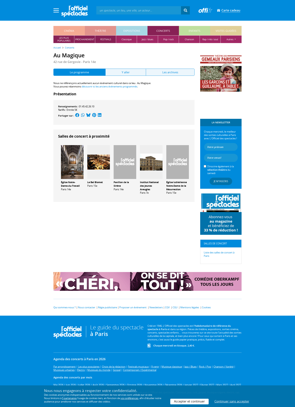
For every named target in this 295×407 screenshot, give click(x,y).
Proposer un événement (133, 307)
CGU (175, 307)
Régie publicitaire (107, 307)
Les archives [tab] (170, 72)
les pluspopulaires (64, 39)
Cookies (206, 307)
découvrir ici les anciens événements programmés (109, 86)
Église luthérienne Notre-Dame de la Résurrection (176, 186)
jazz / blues (147, 39)
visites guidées (226, 31)
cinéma (69, 31)
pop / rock (168, 39)
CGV (167, 307)
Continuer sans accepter (231, 401)
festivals (105, 39)
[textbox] (138, 10)
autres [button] (230, 39)
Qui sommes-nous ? (64, 307)
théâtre (100, 31)
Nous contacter (86, 307)
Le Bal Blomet (95, 182)
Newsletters (156, 307)
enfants (194, 31)
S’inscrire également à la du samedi (220, 170)
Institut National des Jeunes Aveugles (149, 186)
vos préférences (129, 398)
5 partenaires (69, 398)
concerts (163, 31)
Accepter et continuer (189, 401)
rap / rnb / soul (210, 39)
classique (127, 39)
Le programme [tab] (79, 72)
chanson (189, 39)
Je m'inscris (221, 181)
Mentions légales (189, 307)
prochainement (84, 39)
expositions (131, 31)
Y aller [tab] (126, 72)
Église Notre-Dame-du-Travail (70, 184)
